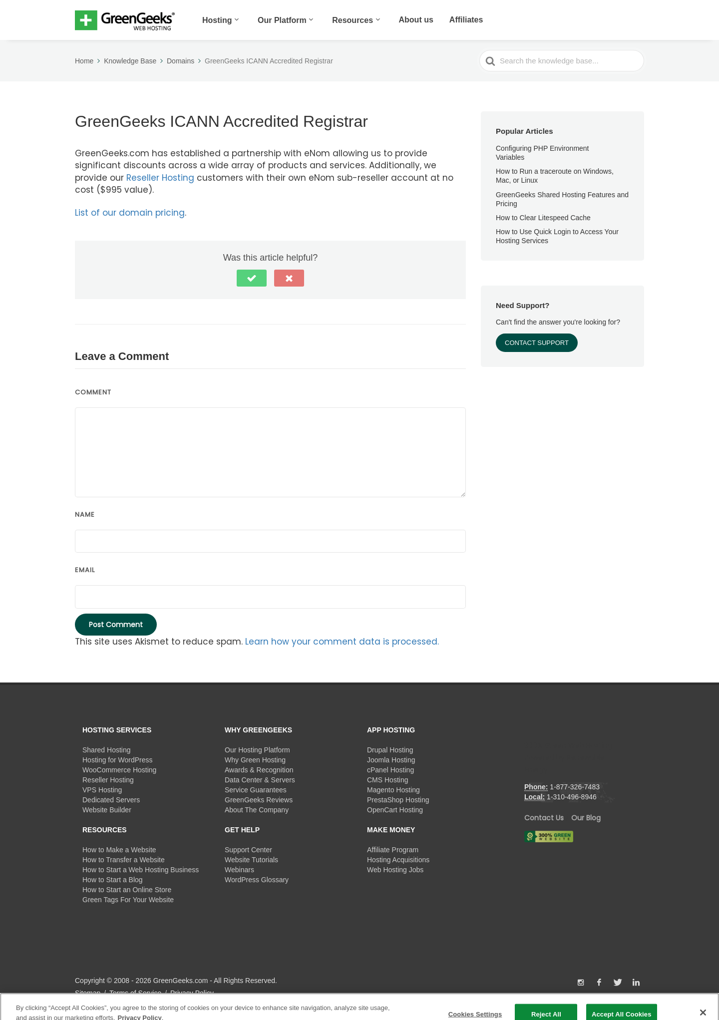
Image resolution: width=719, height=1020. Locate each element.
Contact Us (544, 818)
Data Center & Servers (260, 780)
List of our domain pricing (130, 213)
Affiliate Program (392, 850)
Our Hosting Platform (257, 750)
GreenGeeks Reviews (259, 800)
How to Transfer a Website (123, 860)
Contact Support (537, 342)
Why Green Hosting (255, 760)
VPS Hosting (102, 790)
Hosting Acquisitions (398, 860)
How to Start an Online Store (126, 890)
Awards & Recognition (259, 770)
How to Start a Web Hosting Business (140, 870)
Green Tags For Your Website (128, 900)
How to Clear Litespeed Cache (543, 218)
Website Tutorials (251, 860)
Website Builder (106, 810)
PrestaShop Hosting (398, 800)
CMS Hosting (387, 780)
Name (85, 514)
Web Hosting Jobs (395, 870)
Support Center (248, 850)
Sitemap (87, 993)
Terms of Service (135, 993)
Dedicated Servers (111, 800)
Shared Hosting (106, 750)
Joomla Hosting (391, 760)
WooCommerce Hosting (119, 770)
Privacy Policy (192, 993)
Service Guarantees (256, 790)
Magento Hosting (393, 790)
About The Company (257, 810)
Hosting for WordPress (117, 760)
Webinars (239, 870)
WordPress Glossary (257, 880)
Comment (93, 392)
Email (85, 570)
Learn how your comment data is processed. (342, 642)
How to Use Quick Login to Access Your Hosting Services (557, 236)
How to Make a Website (119, 850)
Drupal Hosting (390, 750)
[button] (252, 278)
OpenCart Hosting (395, 810)
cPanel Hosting (390, 770)
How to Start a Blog (112, 880)
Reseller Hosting (160, 178)
